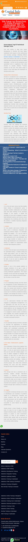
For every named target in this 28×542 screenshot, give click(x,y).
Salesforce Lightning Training (8, 476)
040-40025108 (4, 1)
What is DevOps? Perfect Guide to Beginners (13, 153)
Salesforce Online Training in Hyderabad (11, 498)
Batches (3, 441)
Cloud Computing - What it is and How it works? (15, 151)
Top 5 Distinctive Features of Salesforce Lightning (15, 165)
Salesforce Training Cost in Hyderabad (10, 501)
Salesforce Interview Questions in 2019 (11, 503)
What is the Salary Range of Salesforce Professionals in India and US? (15, 171)
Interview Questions (6, 449)
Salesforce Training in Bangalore (9, 484)
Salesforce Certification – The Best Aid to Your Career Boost (15, 159)
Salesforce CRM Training (7, 468)
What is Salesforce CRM (7, 466)
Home (2, 35)
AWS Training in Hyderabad (8, 513)
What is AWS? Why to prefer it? (12, 157)
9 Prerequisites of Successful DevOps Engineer (14, 162)
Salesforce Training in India (8, 506)
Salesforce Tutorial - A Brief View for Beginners (14, 148)
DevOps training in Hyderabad (12, 56)
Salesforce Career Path (10, 156)
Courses (3, 444)
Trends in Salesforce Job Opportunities (15, 173)
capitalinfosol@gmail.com (21, 1)
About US (3, 439)
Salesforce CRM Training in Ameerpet (10, 481)
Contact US (4, 452)
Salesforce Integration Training (8, 473)
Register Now (8, 8)
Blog (2, 447)
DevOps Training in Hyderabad (8, 511)
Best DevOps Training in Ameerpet (9, 486)
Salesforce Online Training (7, 508)
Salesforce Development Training (9, 471)
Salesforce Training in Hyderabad (9, 479)
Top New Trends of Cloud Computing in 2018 (15, 168)
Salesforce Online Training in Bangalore (11, 495)
